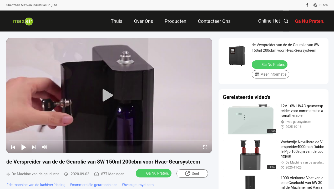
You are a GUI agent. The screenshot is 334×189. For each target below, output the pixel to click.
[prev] (13, 147)
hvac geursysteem (139, 185)
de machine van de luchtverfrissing (37, 185)
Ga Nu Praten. (154, 173)
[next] (34, 147)
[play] (109, 95)
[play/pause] (23, 147)
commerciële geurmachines (94, 185)
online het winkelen (269, 25)
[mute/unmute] (44, 147)
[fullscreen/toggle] (205, 147)
